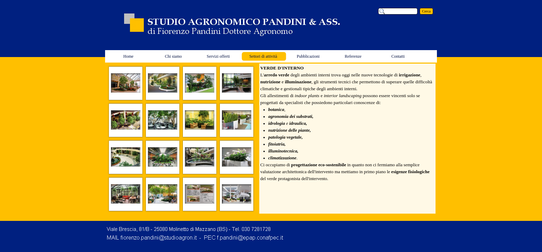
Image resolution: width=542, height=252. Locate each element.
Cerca (426, 11)
